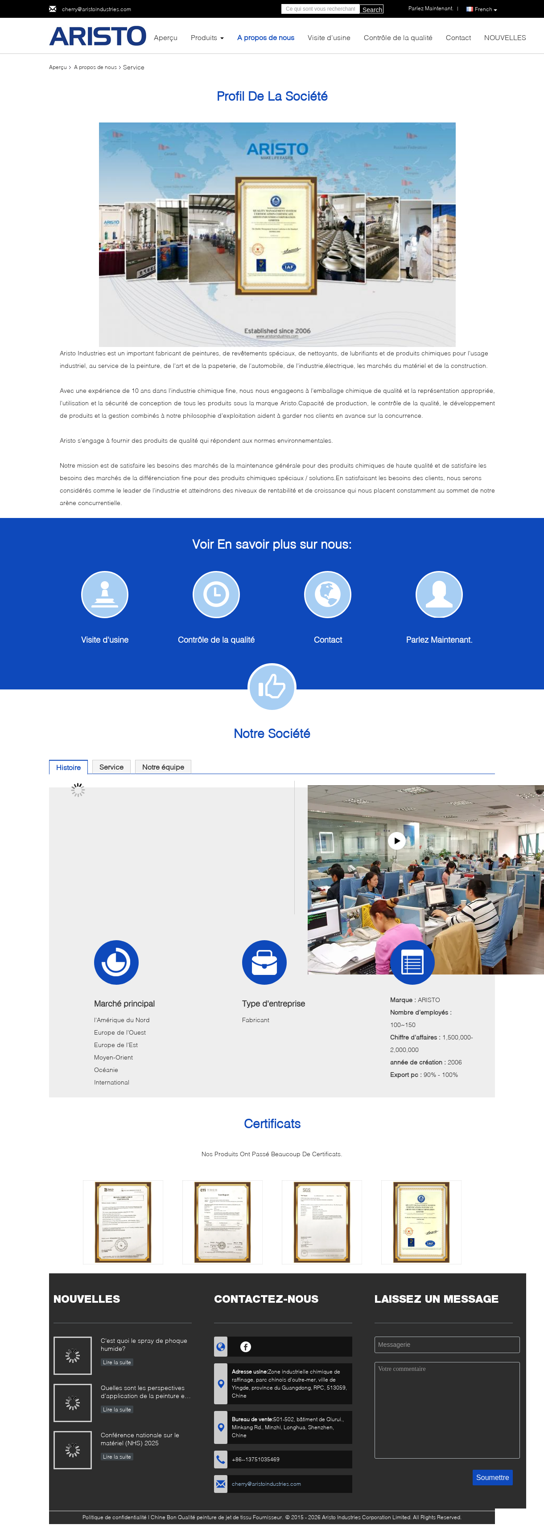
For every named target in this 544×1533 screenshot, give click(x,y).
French (486, 9)
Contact (458, 37)
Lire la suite (117, 1362)
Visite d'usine (329, 37)
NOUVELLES (505, 37)
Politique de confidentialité (114, 1517)
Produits (204, 37)
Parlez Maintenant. (439, 640)
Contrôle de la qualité (398, 37)
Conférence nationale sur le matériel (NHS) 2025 (140, 1439)
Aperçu (165, 37)
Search (372, 9)
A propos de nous (265, 37)
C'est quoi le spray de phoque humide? (144, 1344)
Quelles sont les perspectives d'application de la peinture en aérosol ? (144, 1392)
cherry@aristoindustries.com (96, 9)
